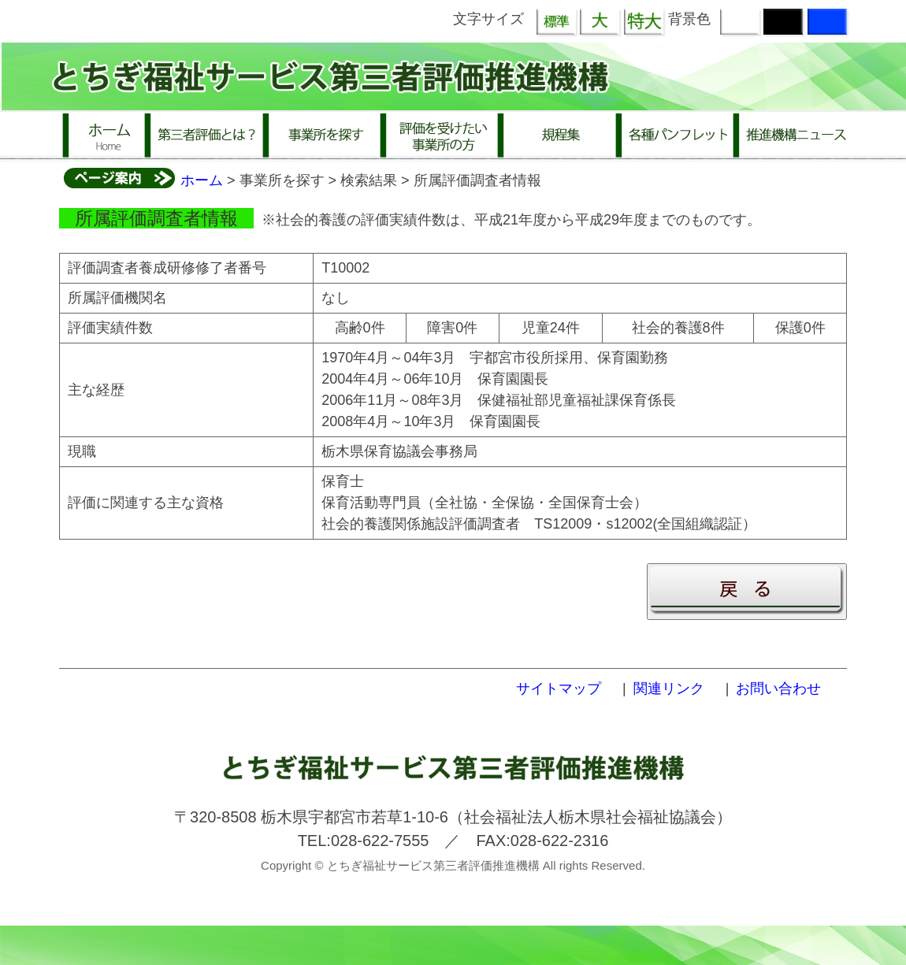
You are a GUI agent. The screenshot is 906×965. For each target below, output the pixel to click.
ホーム (201, 180)
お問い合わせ (778, 688)
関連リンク (668, 688)
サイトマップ (558, 688)
